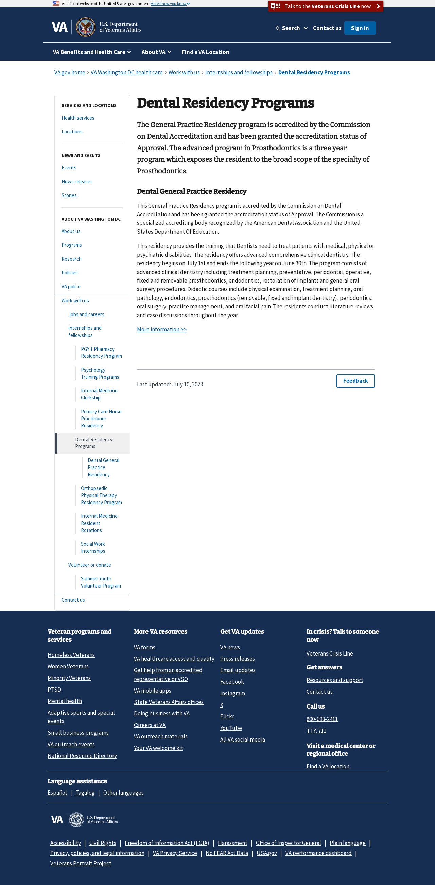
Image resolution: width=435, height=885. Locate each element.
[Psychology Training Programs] (92, 373)
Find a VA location (328, 766)
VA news (230, 647)
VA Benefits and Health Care (89, 52)
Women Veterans (68, 666)
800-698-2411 (322, 719)
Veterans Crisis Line (330, 653)
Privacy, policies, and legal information (97, 853)
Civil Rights (102, 843)
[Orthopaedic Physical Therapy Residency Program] (92, 495)
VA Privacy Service (175, 853)
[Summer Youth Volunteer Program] (92, 582)
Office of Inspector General (288, 843)
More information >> (162, 329)
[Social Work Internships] (92, 547)
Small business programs (78, 732)
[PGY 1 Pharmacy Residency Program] (92, 352)
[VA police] (92, 287)
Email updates (238, 670)
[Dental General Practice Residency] (92, 467)
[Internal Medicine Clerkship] (92, 394)
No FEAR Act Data (227, 853)
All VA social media (242, 739)
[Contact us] (92, 600)
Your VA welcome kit (158, 748)
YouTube (231, 728)
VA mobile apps (152, 690)
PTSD (54, 689)
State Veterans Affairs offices (169, 702)
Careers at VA (150, 725)
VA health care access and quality (174, 658)
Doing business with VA (162, 713)
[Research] (92, 259)
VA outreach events (71, 744)
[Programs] (92, 245)
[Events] (92, 168)
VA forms (144, 647)
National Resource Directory (82, 756)
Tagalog (85, 792)
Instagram (232, 693)
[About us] (92, 231)
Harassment (232, 843)
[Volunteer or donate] (92, 565)
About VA (154, 52)
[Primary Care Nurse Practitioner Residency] (92, 419)
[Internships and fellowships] (92, 331)
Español (57, 792)
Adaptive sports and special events (81, 717)
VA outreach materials (161, 736)
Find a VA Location (205, 52)
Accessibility (65, 843)
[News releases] (92, 182)
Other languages (123, 792)
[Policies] (92, 273)
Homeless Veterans (71, 655)
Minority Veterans (69, 678)
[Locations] (92, 132)
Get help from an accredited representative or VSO (168, 674)
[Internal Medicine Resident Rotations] (92, 523)
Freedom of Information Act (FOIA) (167, 843)
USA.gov (267, 853)
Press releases (237, 658)
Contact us (327, 28)
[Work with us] (92, 301)
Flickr (227, 716)
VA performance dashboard (318, 853)
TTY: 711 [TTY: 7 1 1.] (316, 730)
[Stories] (92, 196)
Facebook (232, 681)
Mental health (65, 701)
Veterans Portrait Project (80, 863)
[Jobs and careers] (92, 315)
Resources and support (335, 680)
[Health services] (92, 118)
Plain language (348, 843)
